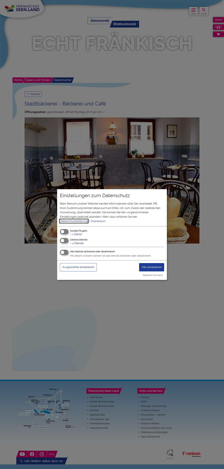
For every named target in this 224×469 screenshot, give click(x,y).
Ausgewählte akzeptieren (80, 267)
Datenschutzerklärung (74, 221)
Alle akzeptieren (150, 267)
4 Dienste (77, 243)
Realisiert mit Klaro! (153, 275)
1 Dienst (76, 234)
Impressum (98, 221)
